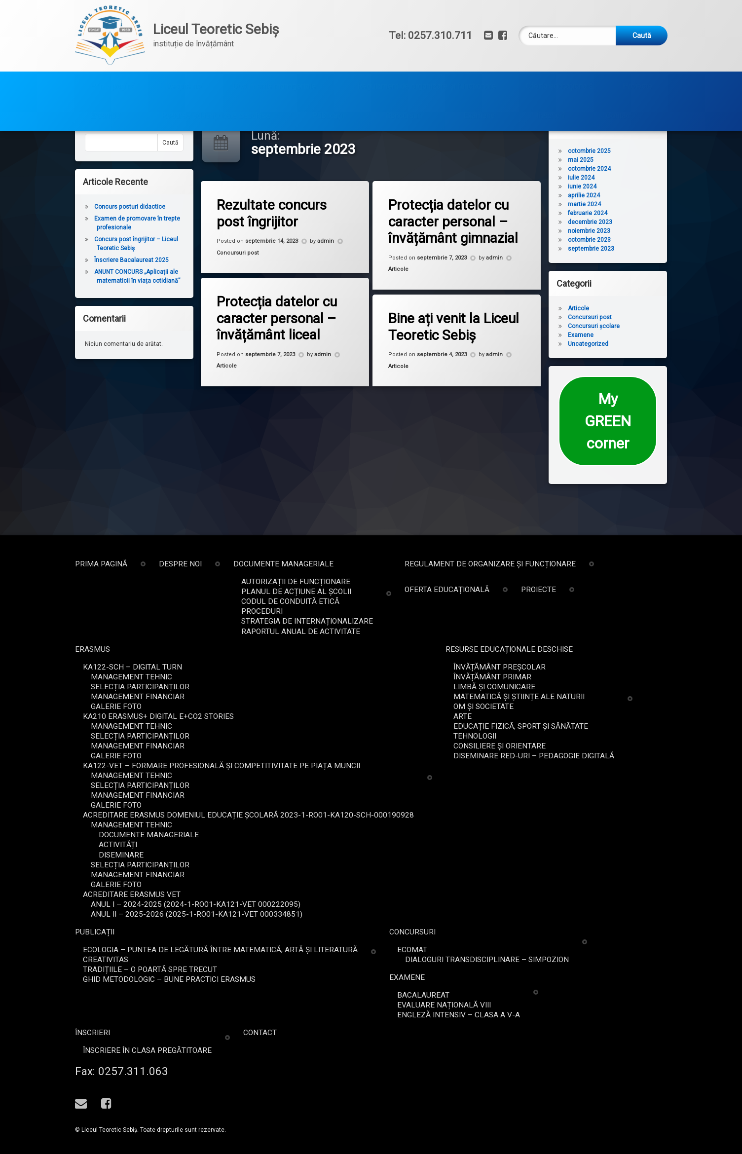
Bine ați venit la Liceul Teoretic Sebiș (444, 350)
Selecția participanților (591, 686)
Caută (63, 156)
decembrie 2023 (620, 251)
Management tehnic (583, 676)
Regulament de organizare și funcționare (426, 53)
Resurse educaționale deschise (215, 82)
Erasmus (105, 82)
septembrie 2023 (621, 277)
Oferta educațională (559, 53)
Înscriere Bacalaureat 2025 (101, 289)
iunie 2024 (612, 215)
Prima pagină (112, 53)
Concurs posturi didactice (99, 235)
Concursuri (403, 82)
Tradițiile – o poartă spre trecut (601, 969)
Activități (569, 844)
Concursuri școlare (624, 355)
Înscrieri (550, 82)
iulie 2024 (611, 206)
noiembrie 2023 (619, 260)
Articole (406, 296)
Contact (619, 82)
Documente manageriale (274, 53)
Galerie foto (567, 706)
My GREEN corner (638, 450)
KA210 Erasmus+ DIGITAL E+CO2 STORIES (609, 716)
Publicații (328, 82)
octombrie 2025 (619, 180)
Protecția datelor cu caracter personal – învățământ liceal (282, 346)
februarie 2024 (617, 242)
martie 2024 (614, 233)
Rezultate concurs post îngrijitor (277, 241)
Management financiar (589, 696)
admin (327, 271)
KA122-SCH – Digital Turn (583, 667)
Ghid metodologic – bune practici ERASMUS (620, 979)
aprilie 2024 (614, 224)
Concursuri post (243, 280)
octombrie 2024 (619, 197)
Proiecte (637, 53)
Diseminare (572, 855)
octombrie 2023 (619, 268)
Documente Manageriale (600, 834)
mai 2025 (611, 189)
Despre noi (184, 53)
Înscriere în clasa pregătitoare (598, 1050)
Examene (479, 82)
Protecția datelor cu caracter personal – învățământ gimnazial (459, 250)
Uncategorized (618, 373)
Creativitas (557, 959)
